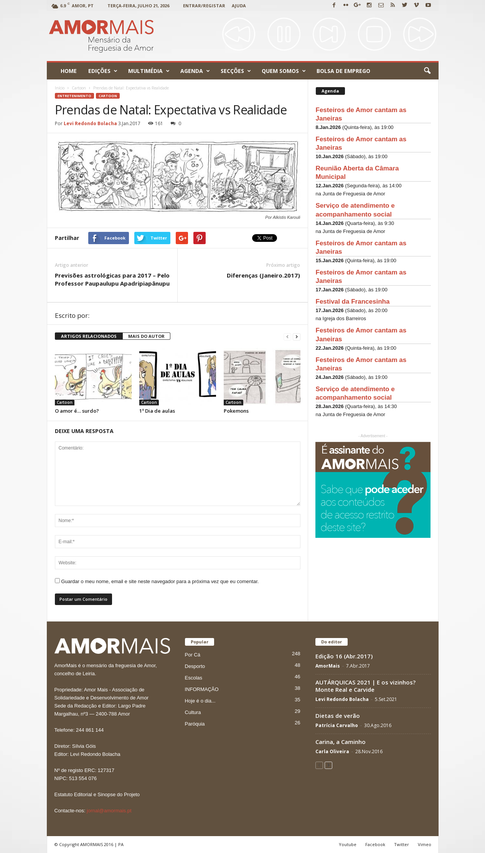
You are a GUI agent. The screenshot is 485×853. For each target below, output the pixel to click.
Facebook (375, 844)
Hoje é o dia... (200, 701)
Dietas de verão (337, 715)
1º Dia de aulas (157, 410)
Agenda (195, 71)
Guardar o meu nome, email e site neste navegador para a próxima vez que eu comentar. (160, 581)
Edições (102, 71)
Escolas (194, 678)
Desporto (195, 666)
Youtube (347, 844)
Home (69, 70)
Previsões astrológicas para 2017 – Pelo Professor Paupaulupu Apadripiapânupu (112, 279)
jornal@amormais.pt (109, 810)
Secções (236, 71)
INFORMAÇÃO (202, 689)
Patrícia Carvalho (336, 725)
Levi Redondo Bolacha (90, 123)
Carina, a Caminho (340, 742)
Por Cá (192, 655)
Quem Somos (284, 71)
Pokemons (236, 410)
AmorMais (327, 666)
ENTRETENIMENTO (74, 95)
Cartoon (108, 95)
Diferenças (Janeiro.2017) (263, 275)
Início (59, 88)
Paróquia (195, 724)
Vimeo (424, 844)
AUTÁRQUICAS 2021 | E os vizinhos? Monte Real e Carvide (365, 685)
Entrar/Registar (204, 5)
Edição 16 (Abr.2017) (344, 656)
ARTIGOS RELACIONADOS (89, 336)
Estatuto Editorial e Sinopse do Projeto (97, 794)
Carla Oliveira (332, 751)
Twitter (401, 844)
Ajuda (239, 5)
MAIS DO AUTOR (146, 336)
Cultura (193, 712)
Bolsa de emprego (343, 70)
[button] (427, 71)
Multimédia (149, 71)
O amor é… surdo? (77, 410)
